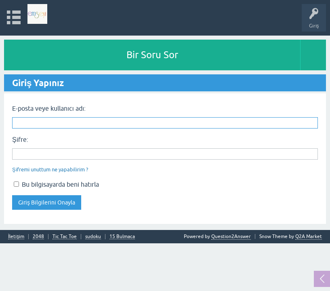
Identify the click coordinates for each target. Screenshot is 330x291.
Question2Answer (231, 236)
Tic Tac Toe (65, 236)
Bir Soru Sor (152, 54)
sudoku (93, 236)
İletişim (16, 236)
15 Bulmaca (122, 236)
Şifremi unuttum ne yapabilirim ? (50, 170)
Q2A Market (308, 236)
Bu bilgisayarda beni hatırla (56, 184)
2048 (38, 236)
